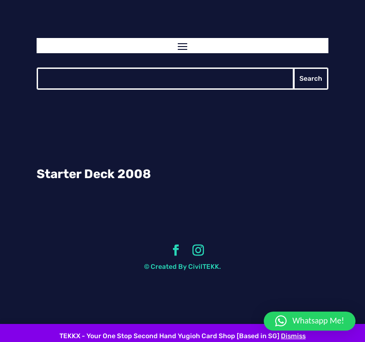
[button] (309, 321)
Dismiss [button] (293, 336)
